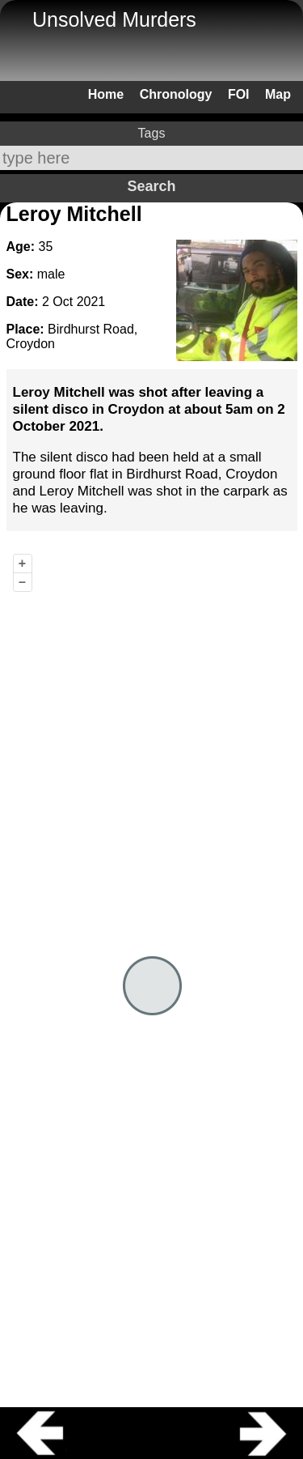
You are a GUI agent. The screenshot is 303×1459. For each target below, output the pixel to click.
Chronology (176, 94)
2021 (91, 301)
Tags (152, 133)
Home (106, 94)
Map (278, 94)
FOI (239, 94)
